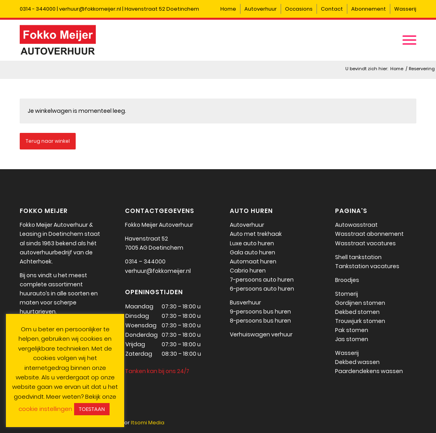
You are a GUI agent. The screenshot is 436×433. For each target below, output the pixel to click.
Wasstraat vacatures (365, 243)
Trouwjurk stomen (360, 321)
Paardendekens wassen (369, 371)
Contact (332, 9)
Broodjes (347, 280)
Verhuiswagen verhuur (261, 334)
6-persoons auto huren (262, 289)
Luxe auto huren (252, 243)
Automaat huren (253, 261)
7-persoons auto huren (262, 280)
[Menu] (406, 40)
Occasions (299, 9)
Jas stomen (351, 339)
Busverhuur (245, 302)
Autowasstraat (356, 225)
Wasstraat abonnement (369, 234)
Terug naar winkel (48, 141)
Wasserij (405, 9)
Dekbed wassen (357, 362)
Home (228, 9)
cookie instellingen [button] (45, 409)
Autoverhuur (260, 9)
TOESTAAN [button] (92, 409)
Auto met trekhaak (256, 234)
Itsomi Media (147, 422)
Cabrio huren (248, 270)
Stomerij (346, 294)
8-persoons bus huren (260, 321)
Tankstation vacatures (367, 266)
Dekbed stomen (357, 312)
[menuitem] (228, 9)
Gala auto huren (252, 252)
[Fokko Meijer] (58, 40)
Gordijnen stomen (360, 303)
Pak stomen (351, 330)
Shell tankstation (358, 257)
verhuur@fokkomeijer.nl (158, 271)
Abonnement (368, 9)
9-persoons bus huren (260, 311)
